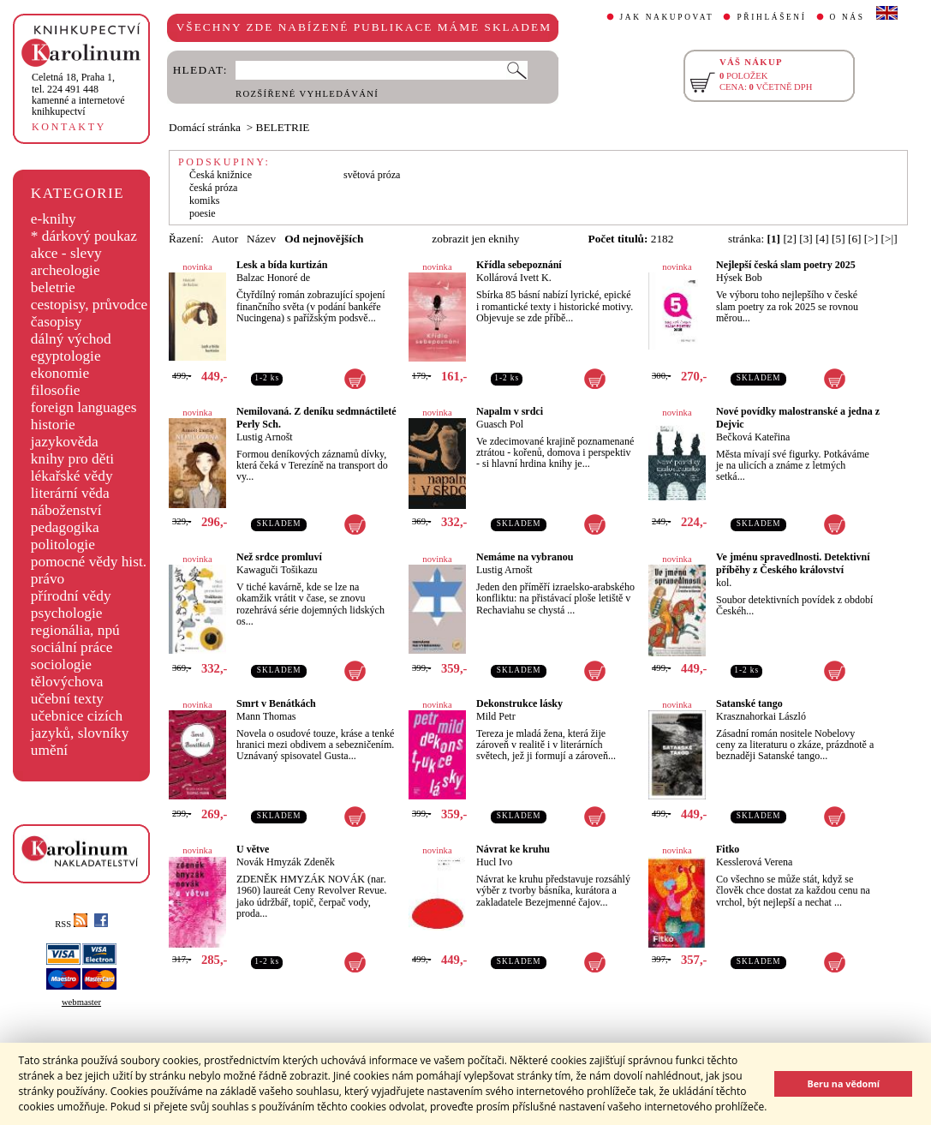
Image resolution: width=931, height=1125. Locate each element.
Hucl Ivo (494, 862)
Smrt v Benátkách (276, 703)
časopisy (56, 322)
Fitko (727, 849)
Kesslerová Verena (754, 862)
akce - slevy (66, 253)
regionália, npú (75, 630)
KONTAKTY (69, 127)
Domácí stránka (205, 127)
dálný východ (71, 339)
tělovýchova (67, 681)
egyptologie (66, 356)
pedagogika (65, 527)
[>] (871, 238)
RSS (71, 924)
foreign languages (84, 407)
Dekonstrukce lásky (519, 703)
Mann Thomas (265, 716)
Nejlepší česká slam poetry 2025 (786, 265)
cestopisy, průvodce (89, 304)
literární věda (70, 493)
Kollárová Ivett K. (514, 278)
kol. (723, 583)
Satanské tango (749, 703)
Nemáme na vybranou (524, 557)
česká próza (213, 188)
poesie (202, 213)
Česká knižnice (220, 175)
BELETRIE (283, 127)
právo (47, 579)
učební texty (67, 699)
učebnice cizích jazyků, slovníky (80, 724)
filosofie (56, 390)
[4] (822, 238)
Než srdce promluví (279, 557)
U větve (252, 849)
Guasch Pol (499, 424)
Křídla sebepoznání (519, 265)
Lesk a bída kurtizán (281, 265)
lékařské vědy (72, 476)
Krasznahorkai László (761, 716)
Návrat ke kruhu (513, 849)
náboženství (66, 510)
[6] (855, 238)
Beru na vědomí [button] (843, 1083)
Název (261, 238)
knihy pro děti (72, 459)
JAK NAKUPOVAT (667, 17)
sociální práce (72, 647)
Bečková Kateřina (753, 437)
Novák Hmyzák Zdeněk (285, 862)
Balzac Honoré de (273, 278)
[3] (806, 238)
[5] (838, 238)
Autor (225, 238)
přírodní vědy (71, 596)
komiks (204, 200)
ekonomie (60, 373)
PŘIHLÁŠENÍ (771, 17)
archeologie (65, 270)
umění (49, 750)
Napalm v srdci (509, 411)
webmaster (81, 1002)
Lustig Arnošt (264, 437)
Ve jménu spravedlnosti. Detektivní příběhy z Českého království (793, 563)
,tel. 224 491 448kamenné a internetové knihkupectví (78, 94)
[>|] (889, 238)
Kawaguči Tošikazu (277, 570)
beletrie (53, 287)
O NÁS (847, 17)
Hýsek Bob (739, 278)
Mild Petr (496, 716)
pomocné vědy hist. (88, 562)
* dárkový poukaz (84, 236)
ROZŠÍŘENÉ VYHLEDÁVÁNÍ (307, 94)
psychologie (67, 613)
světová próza (371, 175)
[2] (790, 238)
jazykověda (64, 442)
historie (53, 424)
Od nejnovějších (323, 238)
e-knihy (53, 219)
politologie (63, 544)
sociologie (61, 664)
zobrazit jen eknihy (475, 238)
